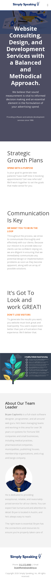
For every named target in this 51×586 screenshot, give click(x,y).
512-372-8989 (25, 564)
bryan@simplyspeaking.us (25, 567)
